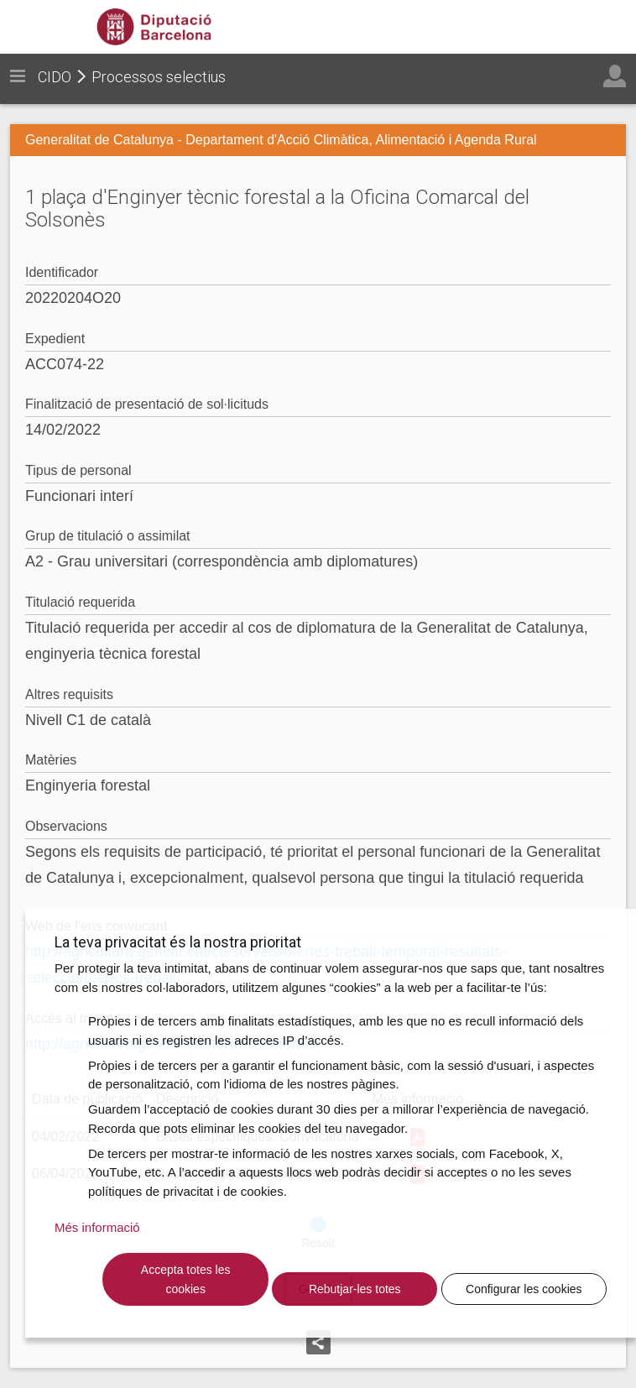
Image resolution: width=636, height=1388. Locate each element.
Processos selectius (158, 77)
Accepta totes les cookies (186, 1279)
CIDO (54, 77)
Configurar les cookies (524, 1289)
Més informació (97, 1227)
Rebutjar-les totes (355, 1289)
